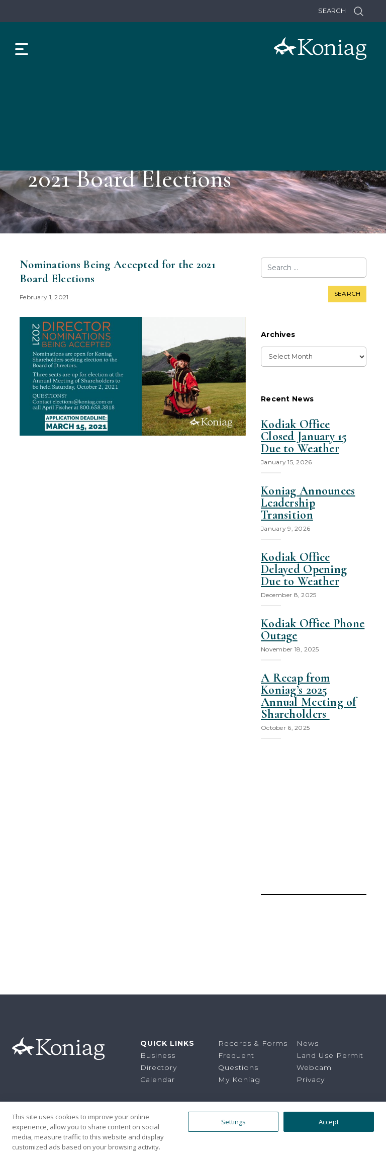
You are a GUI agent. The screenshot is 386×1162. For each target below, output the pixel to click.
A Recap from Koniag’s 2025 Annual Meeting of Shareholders (308, 696)
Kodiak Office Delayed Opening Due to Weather (304, 569)
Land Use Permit (330, 1055)
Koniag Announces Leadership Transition (308, 503)
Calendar (157, 1079)
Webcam (314, 1067)
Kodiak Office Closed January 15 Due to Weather (304, 437)
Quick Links (167, 1043)
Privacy (311, 1079)
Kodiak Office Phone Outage (312, 630)
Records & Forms (252, 1043)
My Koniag (239, 1079)
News (308, 1043)
